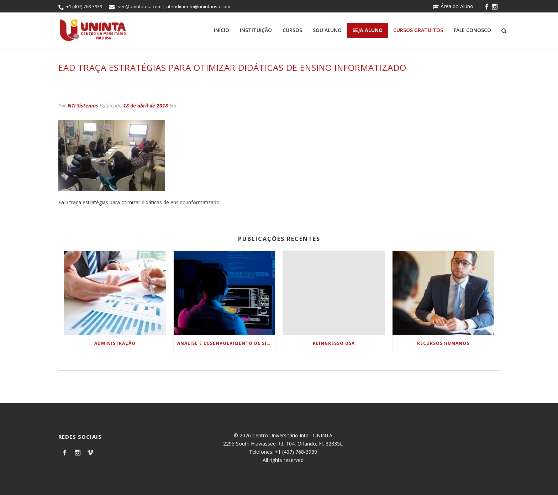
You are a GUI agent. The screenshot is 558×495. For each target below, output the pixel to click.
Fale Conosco (472, 30)
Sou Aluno (327, 30)
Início (221, 30)
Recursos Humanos (443, 343)
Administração (115, 343)
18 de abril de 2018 (145, 105)
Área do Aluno (453, 6)
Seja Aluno (367, 30)
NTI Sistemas (83, 105)
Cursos (292, 30)
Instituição (256, 30)
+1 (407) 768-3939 (84, 6)
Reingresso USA (334, 343)
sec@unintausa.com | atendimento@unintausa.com (174, 6)
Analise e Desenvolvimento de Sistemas (226, 343)
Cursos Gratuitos (418, 30)
